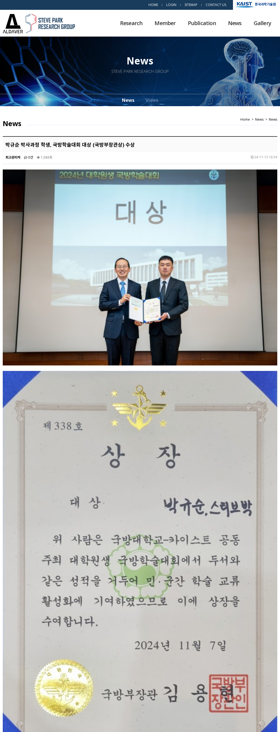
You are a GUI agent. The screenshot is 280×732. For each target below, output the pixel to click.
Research (131, 23)
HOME (153, 4)
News (235, 23)
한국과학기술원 (265, 4)
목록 (267, 629)
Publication (202, 23)
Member (165, 23)
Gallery (262, 23)
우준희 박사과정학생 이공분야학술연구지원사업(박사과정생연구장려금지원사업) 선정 (81, 660)
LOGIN (171, 4)
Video (151, 100)
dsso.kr (267, 720)
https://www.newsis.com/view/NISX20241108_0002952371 (64, 536)
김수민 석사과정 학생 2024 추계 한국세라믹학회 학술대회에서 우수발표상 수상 (77, 647)
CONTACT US (216, 4)
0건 (28, 157)
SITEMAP (191, 4)
